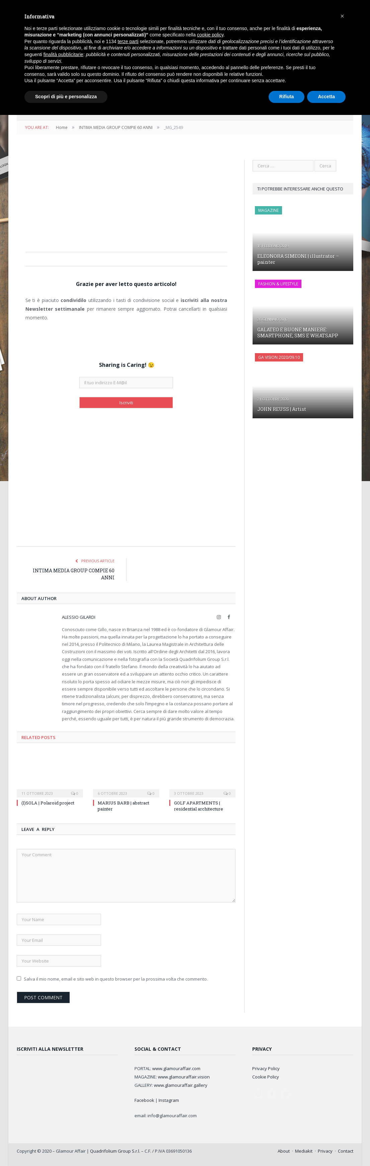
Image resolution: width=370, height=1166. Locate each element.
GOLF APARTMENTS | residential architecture (198, 806)
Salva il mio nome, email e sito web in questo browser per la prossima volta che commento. (116, 979)
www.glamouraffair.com (176, 1068)
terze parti (128, 41)
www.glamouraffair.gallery (180, 1085)
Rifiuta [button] (286, 96)
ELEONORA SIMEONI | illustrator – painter (298, 259)
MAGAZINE (268, 210)
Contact (345, 1151)
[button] (342, 16)
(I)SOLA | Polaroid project (47, 803)
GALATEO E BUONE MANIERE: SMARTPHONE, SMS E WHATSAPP (297, 332)
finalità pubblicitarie (63, 54)
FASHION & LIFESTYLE (278, 284)
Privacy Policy (266, 1068)
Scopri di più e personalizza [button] (66, 96)
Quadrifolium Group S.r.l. (115, 1151)
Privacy (325, 1151)
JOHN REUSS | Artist (281, 409)
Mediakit (303, 1151)
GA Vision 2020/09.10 (279, 357)
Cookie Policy (265, 1077)
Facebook (144, 1100)
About (284, 1151)
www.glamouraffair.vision (184, 1077)
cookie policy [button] (210, 34)
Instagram (169, 1100)
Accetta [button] (326, 96)
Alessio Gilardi (78, 617)
